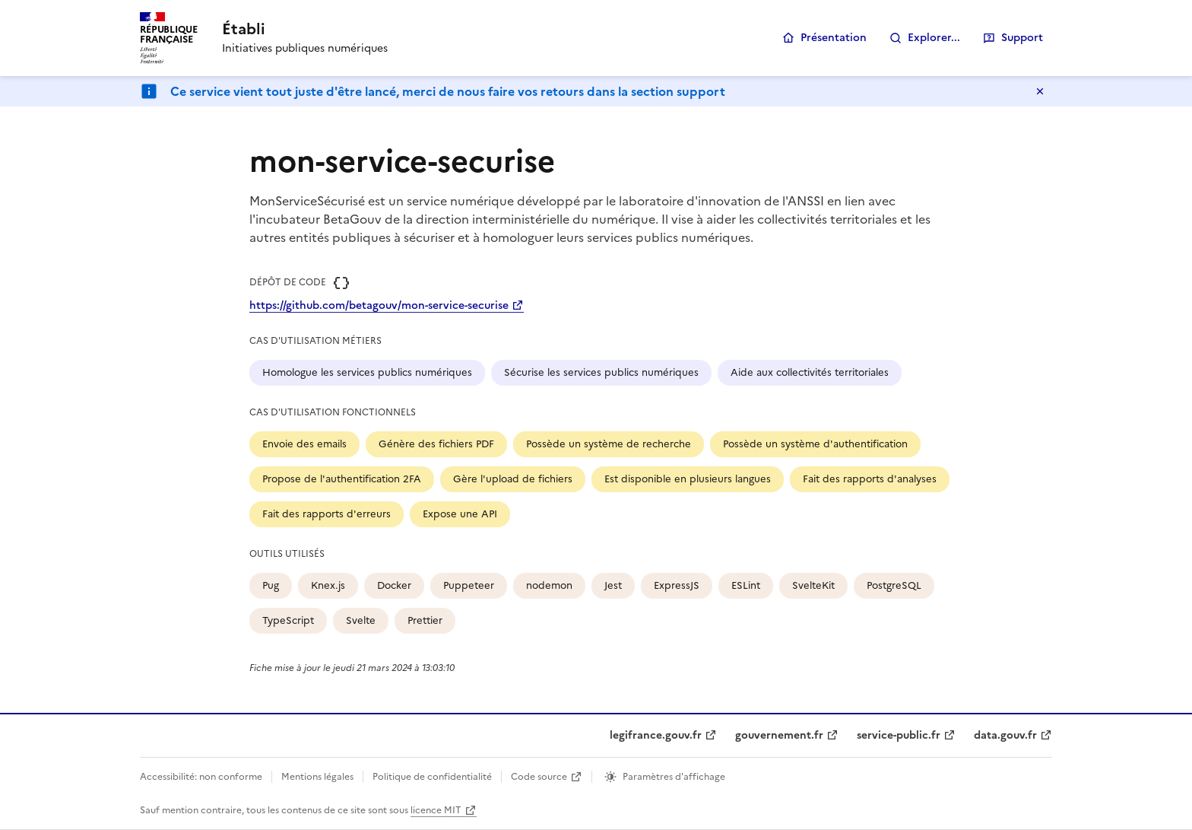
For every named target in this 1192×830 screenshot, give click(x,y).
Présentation (833, 38)
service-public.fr (898, 735)
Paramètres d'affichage (674, 777)
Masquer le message (1040, 91)
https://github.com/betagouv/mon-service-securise (379, 305)
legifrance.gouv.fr (656, 735)
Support (1022, 38)
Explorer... (934, 38)
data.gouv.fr (1005, 735)
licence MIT (436, 810)
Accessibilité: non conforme (201, 777)
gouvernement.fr (779, 735)
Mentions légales (317, 777)
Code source (539, 777)
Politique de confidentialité (432, 777)
